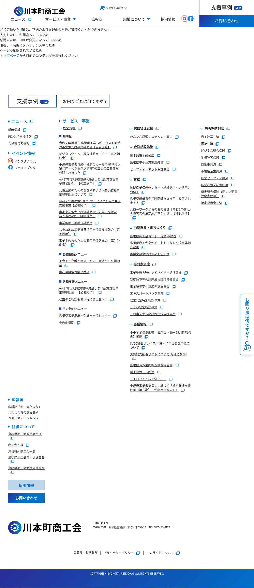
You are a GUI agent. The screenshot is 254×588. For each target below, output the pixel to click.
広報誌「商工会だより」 (25, 407)
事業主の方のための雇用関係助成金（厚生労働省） (89, 242)
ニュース (18, 19)
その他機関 (66, 322)
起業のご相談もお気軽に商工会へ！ (83, 299)
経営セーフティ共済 (214, 178)
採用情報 (168, 19)
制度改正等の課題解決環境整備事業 (154, 279)
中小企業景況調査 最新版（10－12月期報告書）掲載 (160, 334)
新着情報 (14, 130)
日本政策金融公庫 (142, 155)
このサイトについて (160, 553)
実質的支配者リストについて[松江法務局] (158, 354)
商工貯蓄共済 (210, 137)
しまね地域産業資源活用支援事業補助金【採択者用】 (89, 232)
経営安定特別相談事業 (145, 300)
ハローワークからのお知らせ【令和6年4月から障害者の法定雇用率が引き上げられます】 (160, 211)
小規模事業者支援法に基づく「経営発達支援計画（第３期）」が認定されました (160, 388)
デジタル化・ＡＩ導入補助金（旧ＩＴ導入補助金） (89, 156)
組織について (23, 427)
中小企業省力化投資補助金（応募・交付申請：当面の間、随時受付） (88, 214)
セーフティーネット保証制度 (149, 169)
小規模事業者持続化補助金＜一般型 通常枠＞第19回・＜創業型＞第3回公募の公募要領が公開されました (89, 168)
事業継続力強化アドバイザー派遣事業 (156, 272)
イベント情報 (23, 153)
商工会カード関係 (142, 372)
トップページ (9, 55)
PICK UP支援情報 (20, 136)
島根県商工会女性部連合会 (26, 468)
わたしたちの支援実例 (23, 412)
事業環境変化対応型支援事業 (149, 286)
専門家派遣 (142, 264)
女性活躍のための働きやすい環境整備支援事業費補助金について (89, 192)
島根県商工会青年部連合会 (26, 457)
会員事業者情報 (18, 143)
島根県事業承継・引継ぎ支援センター (85, 316)
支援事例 (226, 7)
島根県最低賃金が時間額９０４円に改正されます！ (160, 200)
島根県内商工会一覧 (21, 451)
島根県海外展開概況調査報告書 (151, 365)
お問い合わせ (227, 21)
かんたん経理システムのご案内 (151, 137)
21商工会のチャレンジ (23, 418)
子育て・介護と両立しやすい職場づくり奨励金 (89, 263)
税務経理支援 (143, 128)
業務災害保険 (210, 157)
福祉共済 (207, 144)
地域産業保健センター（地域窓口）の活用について (160, 190)
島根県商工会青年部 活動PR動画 (153, 236)
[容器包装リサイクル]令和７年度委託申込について (160, 345)
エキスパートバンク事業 (146, 293)
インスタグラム (22, 161)
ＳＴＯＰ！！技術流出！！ (148, 379)
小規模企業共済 (211, 171)
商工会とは (15, 445)
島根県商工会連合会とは (25, 434)
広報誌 (96, 19)
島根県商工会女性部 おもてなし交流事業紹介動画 (160, 245)
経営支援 (69, 128)
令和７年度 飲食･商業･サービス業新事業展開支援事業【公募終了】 (90, 203)
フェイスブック (22, 168)
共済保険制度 (214, 128)
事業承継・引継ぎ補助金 (75, 223)
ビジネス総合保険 (213, 150)
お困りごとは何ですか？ (85, 101)
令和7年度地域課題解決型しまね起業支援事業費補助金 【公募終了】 (88, 181)
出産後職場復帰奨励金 (74, 272)
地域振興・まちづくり (150, 228)
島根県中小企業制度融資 (146, 162)
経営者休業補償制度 (214, 185)
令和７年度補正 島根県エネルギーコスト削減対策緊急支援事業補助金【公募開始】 (89, 145)
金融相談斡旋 (143, 147)
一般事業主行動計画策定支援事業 (153, 314)
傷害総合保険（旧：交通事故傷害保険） (219, 194)
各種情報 (140, 324)
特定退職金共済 (211, 203)
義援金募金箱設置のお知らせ (149, 254)
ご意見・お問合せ (85, 552)
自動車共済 (208, 164)
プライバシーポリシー (118, 553)
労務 (137, 179)
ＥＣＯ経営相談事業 (143, 307)
